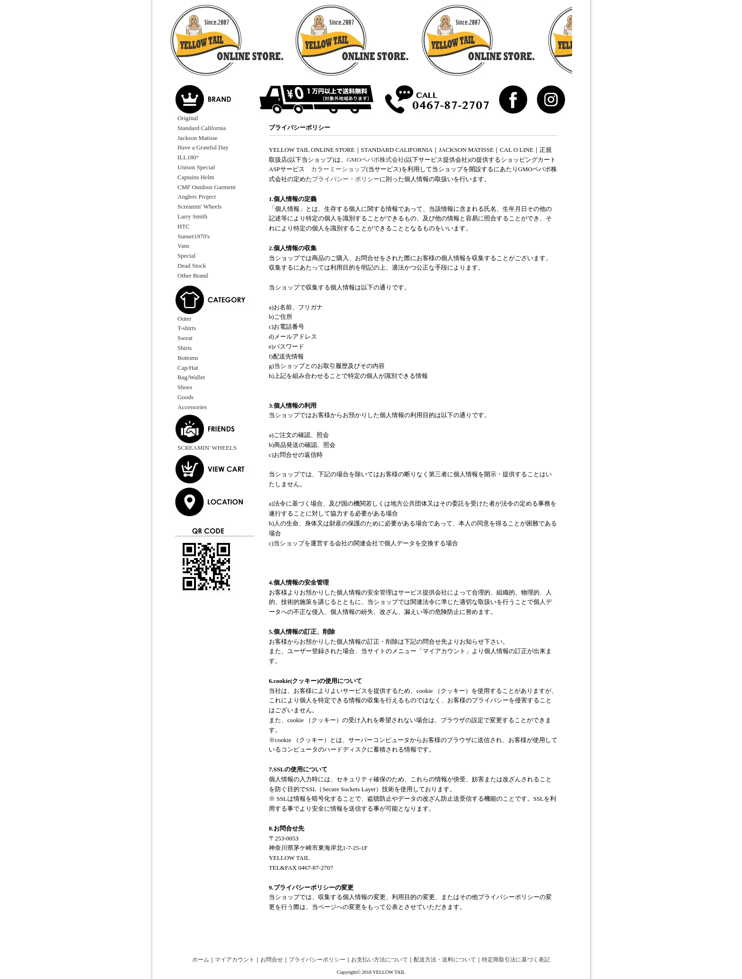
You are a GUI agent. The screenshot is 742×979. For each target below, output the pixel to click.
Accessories (192, 407)
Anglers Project (196, 196)
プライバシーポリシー (317, 960)
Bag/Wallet (191, 377)
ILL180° (188, 157)
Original (187, 118)
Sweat (185, 337)
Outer (184, 318)
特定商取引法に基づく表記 (516, 960)
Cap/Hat (187, 367)
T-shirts (186, 328)
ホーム (200, 960)
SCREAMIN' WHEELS (207, 447)
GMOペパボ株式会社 (375, 159)
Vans (183, 245)
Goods (185, 397)
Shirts (184, 347)
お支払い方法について (379, 960)
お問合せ (271, 960)
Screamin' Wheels (199, 206)
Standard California (201, 127)
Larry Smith (192, 216)
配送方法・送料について (445, 960)
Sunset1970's (193, 236)
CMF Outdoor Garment (206, 187)
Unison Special (196, 167)
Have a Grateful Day (203, 147)
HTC (183, 226)
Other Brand (192, 275)
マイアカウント (235, 960)
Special (186, 255)
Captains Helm (195, 177)
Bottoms (187, 357)
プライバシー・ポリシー (346, 179)
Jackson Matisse (197, 137)
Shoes (184, 387)
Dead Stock (191, 265)
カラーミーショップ (338, 169)
